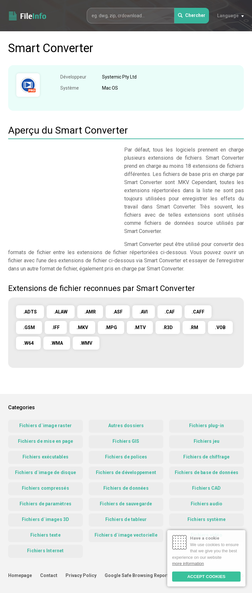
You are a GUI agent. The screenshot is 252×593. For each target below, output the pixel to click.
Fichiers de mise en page (45, 441)
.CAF (170, 311)
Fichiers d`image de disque (45, 472)
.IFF (56, 327)
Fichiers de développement (126, 472)
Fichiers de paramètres (45, 503)
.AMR (90, 311)
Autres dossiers (126, 425)
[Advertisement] (63, 191)
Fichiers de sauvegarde (126, 503)
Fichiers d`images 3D (45, 519)
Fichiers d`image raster (45, 425)
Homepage (20, 575)
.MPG (111, 327)
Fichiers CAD (206, 488)
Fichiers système (206, 519)
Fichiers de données (126, 488)
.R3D (168, 327)
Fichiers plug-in (206, 425)
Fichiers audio (207, 503)
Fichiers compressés (45, 488)
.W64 (28, 343)
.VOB (220, 327)
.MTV (140, 327)
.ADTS (30, 311)
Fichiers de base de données (206, 472)
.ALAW (60, 311)
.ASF (118, 311)
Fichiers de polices (126, 456)
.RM (194, 327)
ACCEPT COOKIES (206, 576)
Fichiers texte (45, 535)
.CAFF (198, 311)
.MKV (82, 327)
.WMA (57, 343)
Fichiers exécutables (45, 456)
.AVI (144, 311)
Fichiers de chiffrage (206, 456)
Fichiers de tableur (126, 519)
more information (188, 563)
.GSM (29, 327)
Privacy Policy (81, 575)
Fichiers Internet (45, 550)
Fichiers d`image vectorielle (126, 535)
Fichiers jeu (206, 441)
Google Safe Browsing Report (137, 575)
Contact (48, 575)
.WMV (86, 343)
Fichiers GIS (125, 441)
